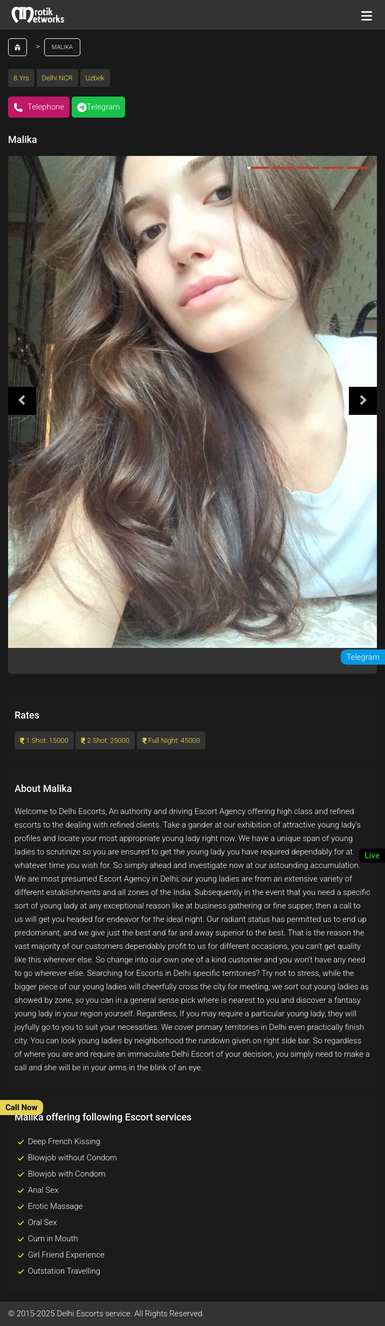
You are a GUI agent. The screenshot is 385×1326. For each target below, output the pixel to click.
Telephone (38, 107)
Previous (22, 401)
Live (372, 855)
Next (363, 401)
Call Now (21, 1107)
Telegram (98, 107)
